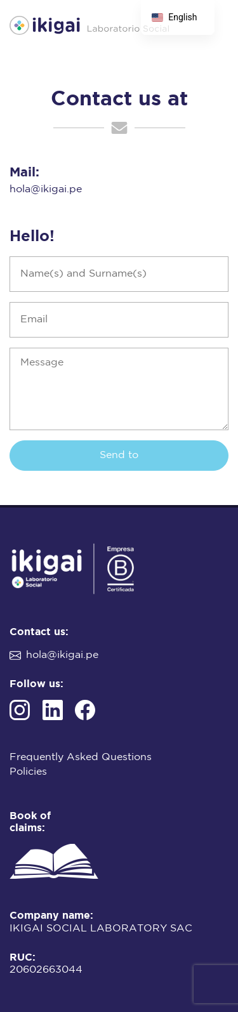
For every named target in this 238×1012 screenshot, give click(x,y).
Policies (28, 772)
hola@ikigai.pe (46, 189)
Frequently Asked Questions (81, 757)
